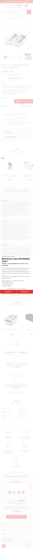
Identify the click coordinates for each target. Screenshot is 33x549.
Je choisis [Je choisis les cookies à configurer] (8, 291)
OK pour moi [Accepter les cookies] (24, 291)
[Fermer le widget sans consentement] (8, 256)
